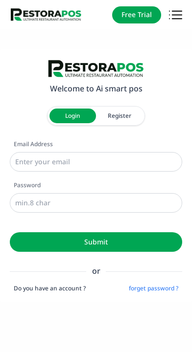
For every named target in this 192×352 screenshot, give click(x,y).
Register (119, 115)
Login (72, 115)
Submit (96, 241)
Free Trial (136, 14)
